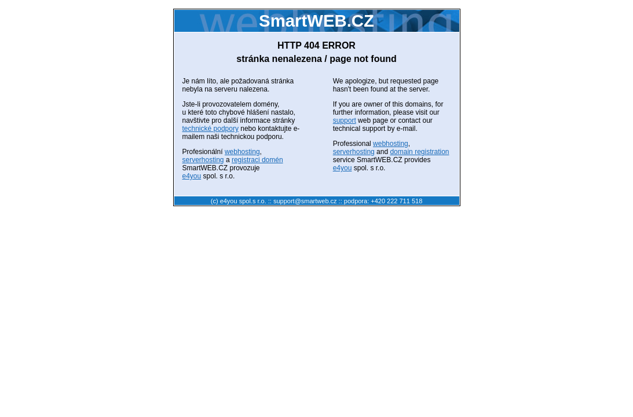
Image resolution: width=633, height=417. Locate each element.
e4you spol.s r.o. (243, 200)
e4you (192, 176)
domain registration (419, 152)
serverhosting (203, 160)
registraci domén (257, 160)
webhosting (242, 152)
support (344, 120)
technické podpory (210, 129)
